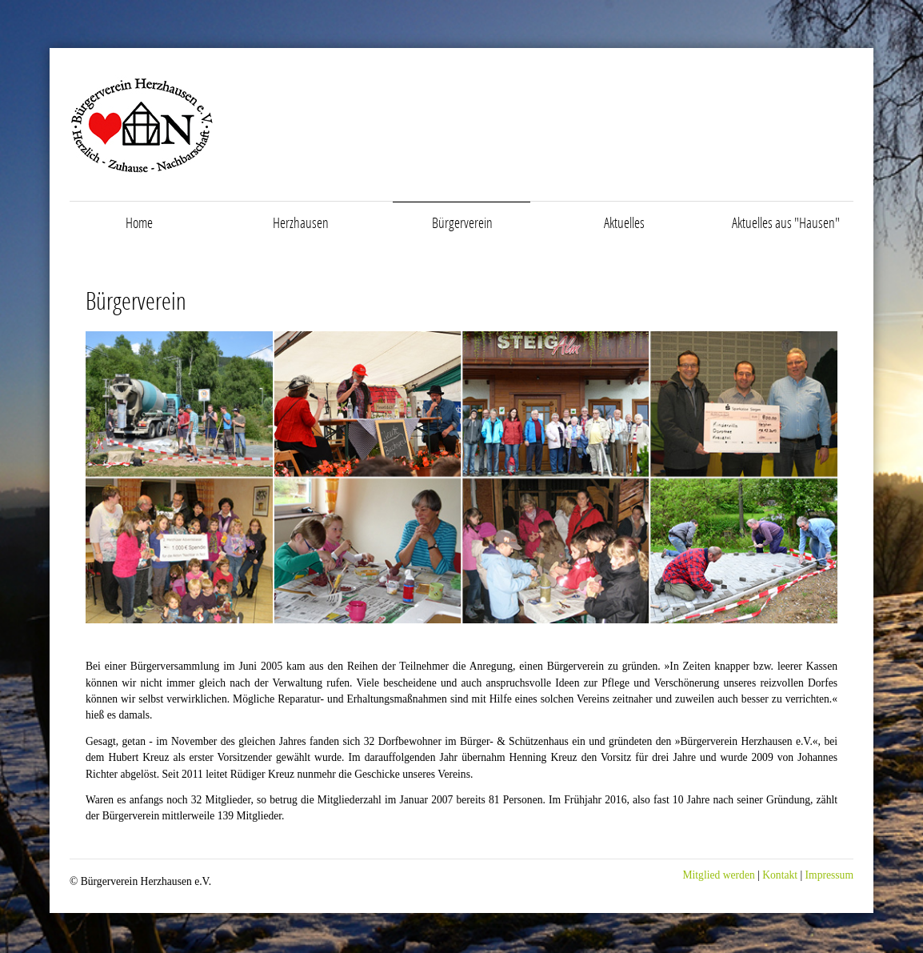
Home (139, 222)
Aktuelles (624, 222)
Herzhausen (301, 222)
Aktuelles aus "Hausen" (786, 222)
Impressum (829, 875)
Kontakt (778, 875)
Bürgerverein (462, 222)
